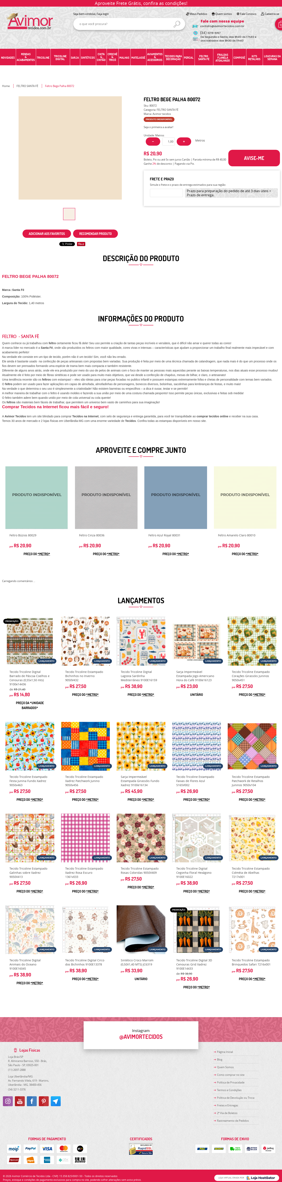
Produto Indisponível (36, 497)
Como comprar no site (230, 1075)
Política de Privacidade (230, 1082)
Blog (219, 1059)
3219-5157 (210, 33)
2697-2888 (17, 1070)
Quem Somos (225, 1067)
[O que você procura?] (177, 24)
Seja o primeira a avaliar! (158, 127)
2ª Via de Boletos (227, 1113)
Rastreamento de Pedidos (233, 1120)
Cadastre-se (272, 14)
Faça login (103, 14)
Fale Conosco (248, 14)
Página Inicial (225, 1052)
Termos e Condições (229, 1090)
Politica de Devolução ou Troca (235, 1098)
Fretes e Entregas (227, 1105)
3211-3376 (17, 1089)
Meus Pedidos (198, 14)
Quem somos (223, 14)
